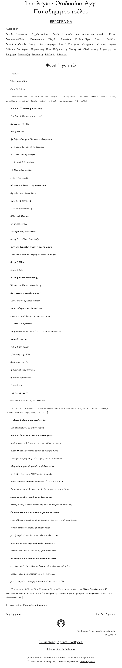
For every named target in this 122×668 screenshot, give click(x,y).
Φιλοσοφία (62, 55)
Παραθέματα (23, 49)
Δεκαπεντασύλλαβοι (16, 39)
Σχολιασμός (37, 55)
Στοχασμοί (11, 55)
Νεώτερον (13, 614)
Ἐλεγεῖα (52, 39)
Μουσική (101, 44)
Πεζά (48, 49)
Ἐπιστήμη (66, 39)
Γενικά (112, 34)
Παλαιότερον (106, 614)
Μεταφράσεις (88, 44)
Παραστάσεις (37, 49)
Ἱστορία (33, 44)
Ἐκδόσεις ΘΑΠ (87, 662)
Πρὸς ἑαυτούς (60, 49)
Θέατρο (98, 39)
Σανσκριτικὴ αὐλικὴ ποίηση (83, 49)
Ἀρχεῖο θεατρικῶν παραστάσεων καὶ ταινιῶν (79, 34)
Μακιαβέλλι (73, 44)
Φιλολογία (50, 55)
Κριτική (62, 44)
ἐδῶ (19, 597)
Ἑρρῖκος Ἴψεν (82, 39)
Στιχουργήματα (108, 49)
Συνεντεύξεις (24, 55)
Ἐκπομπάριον (37, 39)
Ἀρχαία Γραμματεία (16, 34)
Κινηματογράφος (48, 44)
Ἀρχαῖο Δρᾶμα (39, 34)
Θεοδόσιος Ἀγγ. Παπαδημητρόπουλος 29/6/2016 (96, 633)
